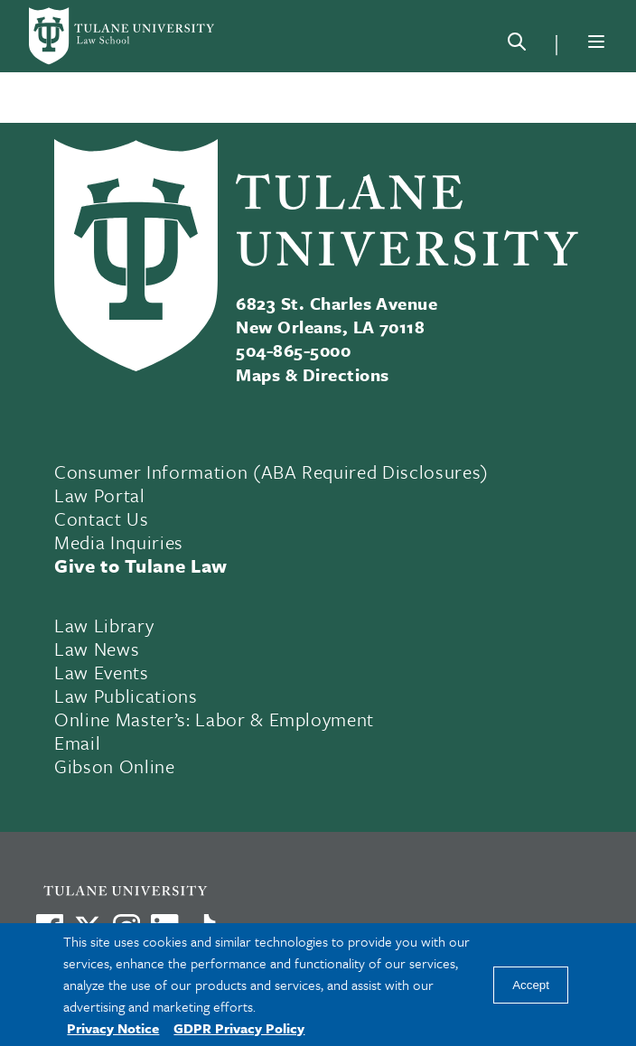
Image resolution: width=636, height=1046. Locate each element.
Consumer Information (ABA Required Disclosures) (271, 471)
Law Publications (126, 695)
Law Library (104, 625)
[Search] (517, 45)
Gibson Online (114, 766)
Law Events (101, 672)
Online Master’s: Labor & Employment (214, 719)
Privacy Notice (113, 1028)
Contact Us (101, 518)
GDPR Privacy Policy (238, 1028)
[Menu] (596, 41)
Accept (530, 985)
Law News (96, 648)
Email (77, 742)
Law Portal (99, 495)
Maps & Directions (312, 374)
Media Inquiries (118, 542)
